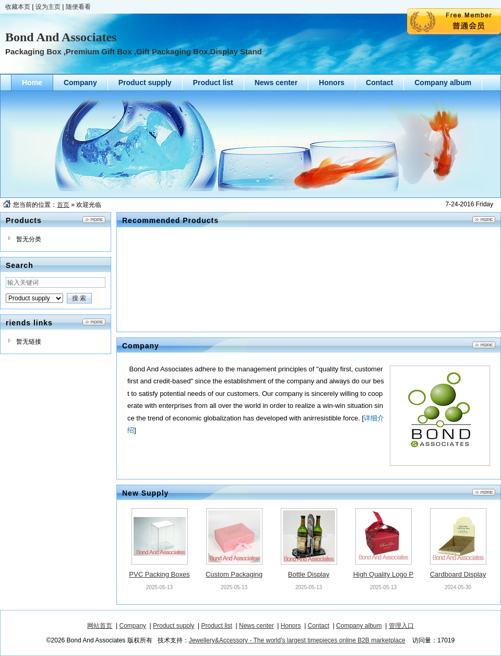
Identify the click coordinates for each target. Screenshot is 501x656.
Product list (216, 625)
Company (133, 625)
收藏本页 (17, 6)
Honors (291, 625)
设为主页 (48, 6)
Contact (318, 625)
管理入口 (401, 625)
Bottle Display (308, 574)
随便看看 (78, 6)
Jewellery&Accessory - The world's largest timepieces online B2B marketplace (297, 640)
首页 (63, 204)
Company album (358, 625)
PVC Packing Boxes (159, 574)
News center (256, 625)
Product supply (173, 625)
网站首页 (99, 625)
